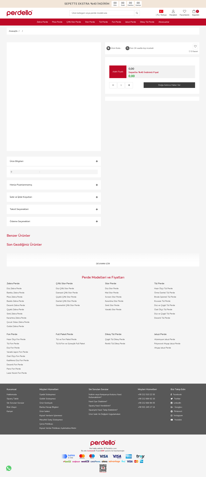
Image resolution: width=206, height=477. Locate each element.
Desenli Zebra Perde (16, 305)
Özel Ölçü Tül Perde (163, 309)
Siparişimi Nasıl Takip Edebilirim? (103, 410)
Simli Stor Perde (112, 305)
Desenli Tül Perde (162, 318)
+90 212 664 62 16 (146, 398)
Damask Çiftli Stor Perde (67, 292)
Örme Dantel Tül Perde (164, 292)
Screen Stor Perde (113, 297)
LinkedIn (176, 403)
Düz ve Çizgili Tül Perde (164, 305)
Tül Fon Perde (13, 343)
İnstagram (177, 415)
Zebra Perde (42, 22)
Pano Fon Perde (14, 368)
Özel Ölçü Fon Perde (16, 356)
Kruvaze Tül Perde (162, 301)
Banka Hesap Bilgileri (49, 407)
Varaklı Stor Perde (113, 309)
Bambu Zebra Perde (15, 292)
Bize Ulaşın (12, 407)
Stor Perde (90, 22)
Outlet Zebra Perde (15, 326)
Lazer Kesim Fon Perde (17, 373)
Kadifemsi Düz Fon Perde (18, 360)
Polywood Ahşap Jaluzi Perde (167, 343)
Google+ (176, 407)
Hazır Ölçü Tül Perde (163, 288)
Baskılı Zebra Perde (15, 301)
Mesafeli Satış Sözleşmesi (51, 419)
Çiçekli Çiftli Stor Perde (66, 297)
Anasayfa (13, 31)
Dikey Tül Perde (147, 22)
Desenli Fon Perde (15, 364)
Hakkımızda (12, 394)
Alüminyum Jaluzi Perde (164, 339)
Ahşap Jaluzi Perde (162, 347)
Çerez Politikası (46, 424)
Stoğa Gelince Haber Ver (169, 85)
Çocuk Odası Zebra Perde (18, 322)
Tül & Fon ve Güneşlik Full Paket (70, 343)
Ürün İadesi (45, 411)
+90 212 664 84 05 (146, 403)
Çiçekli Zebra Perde (15, 309)
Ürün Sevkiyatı (46, 403)
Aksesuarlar (163, 22)
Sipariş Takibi (12, 398)
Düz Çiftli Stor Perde (65, 288)
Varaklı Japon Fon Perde (17, 352)
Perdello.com (111, 448)
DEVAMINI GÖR (103, 263)
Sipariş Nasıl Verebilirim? (100, 405)
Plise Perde (57, 22)
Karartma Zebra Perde (16, 318)
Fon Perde (116, 22)
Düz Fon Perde (13, 347)
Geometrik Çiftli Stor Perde (68, 305)
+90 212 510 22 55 (146, 394)
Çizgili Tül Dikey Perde (115, 339)
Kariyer (10, 411)
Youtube (176, 419)
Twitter (175, 398)
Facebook (176, 394)
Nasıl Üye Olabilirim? (98, 401)
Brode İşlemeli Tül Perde (165, 297)
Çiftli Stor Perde (74, 22)
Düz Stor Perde (112, 288)
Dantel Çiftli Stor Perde (66, 301)
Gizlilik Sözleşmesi (48, 398)
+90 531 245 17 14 (146, 407)
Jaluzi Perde (130, 22)
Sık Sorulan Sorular (15, 403)
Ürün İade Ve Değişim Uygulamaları (104, 414)
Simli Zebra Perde (14, 313)
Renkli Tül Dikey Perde (115, 343)
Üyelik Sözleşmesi (47, 394)
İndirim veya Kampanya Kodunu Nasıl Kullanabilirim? (105, 396)
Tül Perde (103, 22)
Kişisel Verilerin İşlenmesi (51, 415)
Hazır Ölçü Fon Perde (16, 339)
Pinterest (176, 411)
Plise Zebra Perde (14, 297)
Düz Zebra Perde (14, 288)
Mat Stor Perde (112, 292)
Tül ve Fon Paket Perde (66, 339)
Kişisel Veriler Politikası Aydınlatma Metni (58, 428)
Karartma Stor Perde (114, 301)
